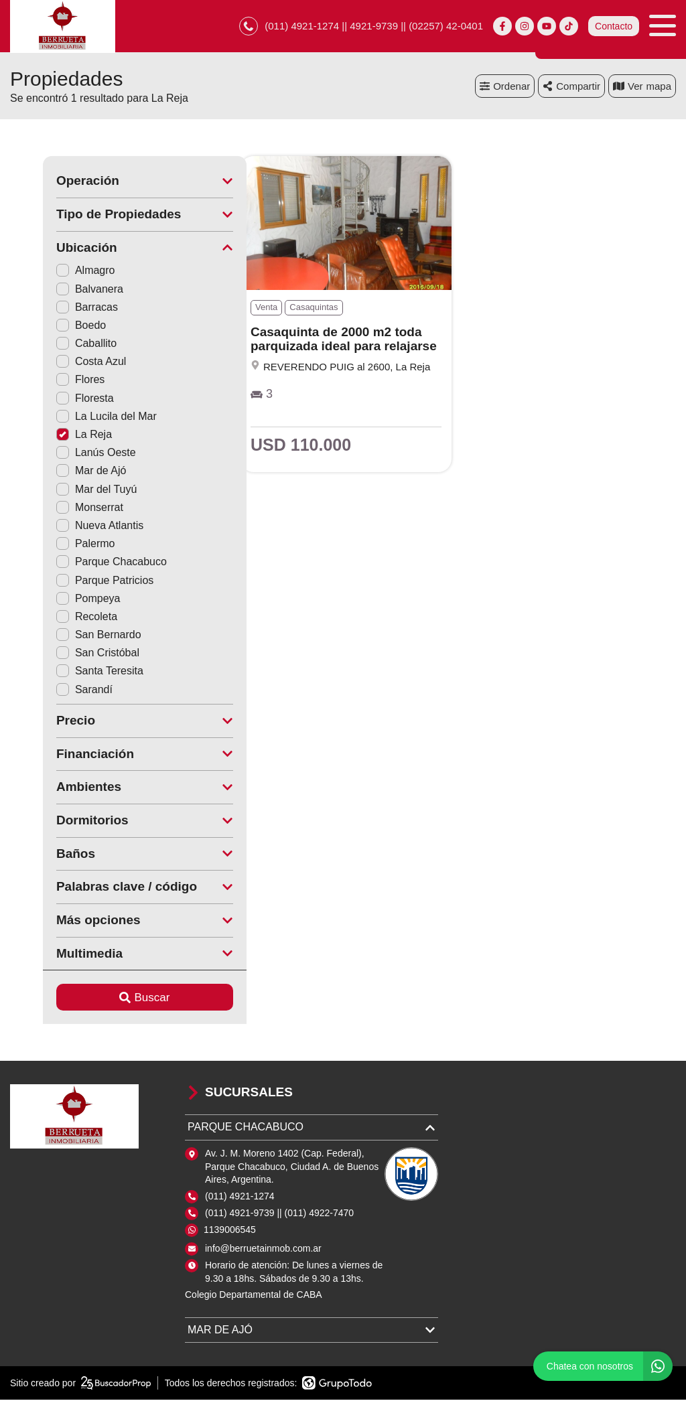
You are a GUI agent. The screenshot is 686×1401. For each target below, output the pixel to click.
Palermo (52, 544)
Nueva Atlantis (67, 526)
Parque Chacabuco (78, 563)
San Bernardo (66, 636)
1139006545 (230, 1231)
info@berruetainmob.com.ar (263, 1249)
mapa (642, 86)
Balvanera (56, 289)
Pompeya (55, 599)
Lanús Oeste (63, 453)
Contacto (613, 26)
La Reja (51, 435)
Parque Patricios (72, 581)
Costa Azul (58, 362)
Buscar (112, 998)
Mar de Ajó (58, 471)
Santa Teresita (67, 672)
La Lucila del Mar (73, 417)
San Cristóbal (65, 654)
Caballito (53, 344)
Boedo (48, 325)
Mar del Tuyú (63, 490)
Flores (47, 380)
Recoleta (53, 617)
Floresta (52, 398)
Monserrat (56, 508)
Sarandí (51, 690)
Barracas (54, 307)
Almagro (52, 271)
